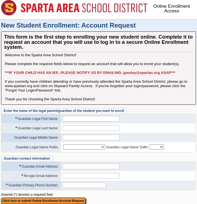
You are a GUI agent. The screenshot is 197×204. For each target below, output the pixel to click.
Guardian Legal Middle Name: (36, 137)
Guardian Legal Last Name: (36, 128)
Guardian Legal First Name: (36, 118)
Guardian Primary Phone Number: (31, 185)
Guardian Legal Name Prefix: (37, 147)
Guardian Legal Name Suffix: (127, 147)
